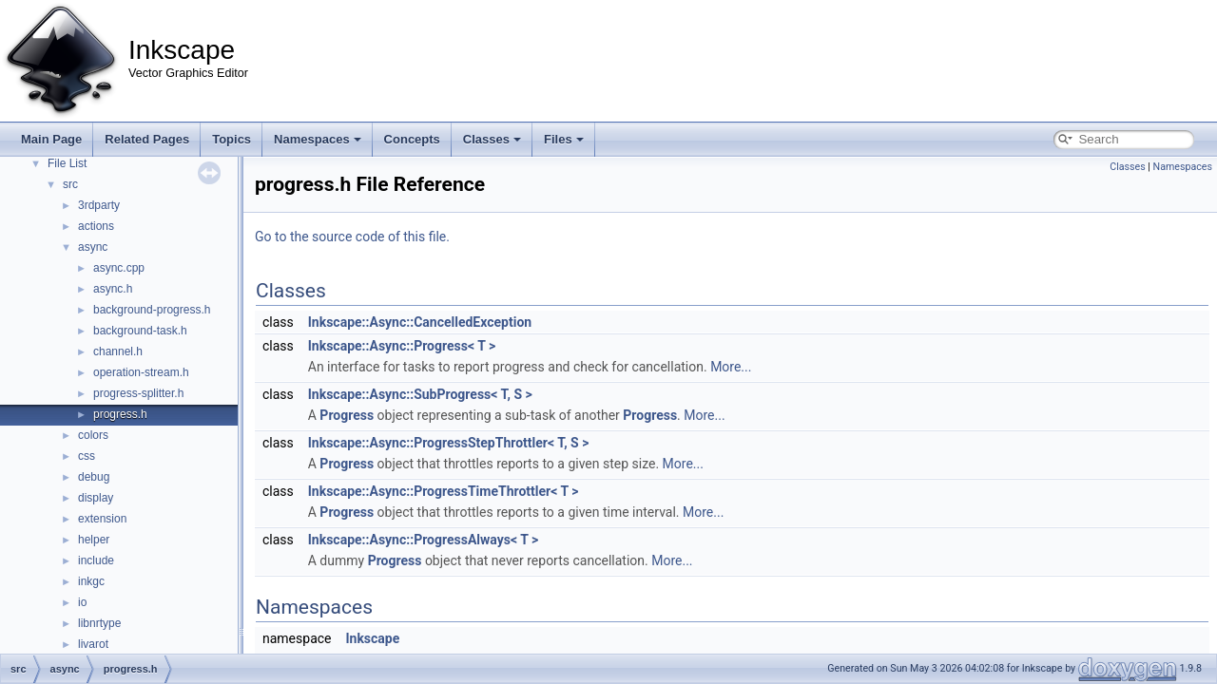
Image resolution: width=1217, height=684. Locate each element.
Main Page (51, 139)
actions (96, 226)
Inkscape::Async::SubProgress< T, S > (420, 394)
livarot (93, 644)
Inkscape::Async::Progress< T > (401, 345)
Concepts (412, 139)
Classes (492, 139)
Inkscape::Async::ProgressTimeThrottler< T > (443, 491)
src (70, 184)
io (82, 602)
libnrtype (99, 623)
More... (730, 366)
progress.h (120, 414)
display (95, 497)
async (92, 247)
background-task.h (140, 330)
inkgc (91, 581)
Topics (231, 139)
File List (67, 163)
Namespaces (317, 139)
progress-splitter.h (138, 393)
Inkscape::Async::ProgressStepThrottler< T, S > (448, 442)
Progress (346, 415)
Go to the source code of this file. (352, 236)
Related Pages (147, 139)
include (96, 560)
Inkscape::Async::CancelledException (419, 322)
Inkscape (372, 638)
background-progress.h (151, 309)
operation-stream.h (141, 372)
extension (102, 518)
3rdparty (99, 205)
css (86, 456)
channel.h (118, 351)
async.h (112, 288)
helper (93, 539)
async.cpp (119, 268)
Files (564, 139)
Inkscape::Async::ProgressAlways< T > (423, 539)
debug (93, 477)
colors (93, 435)
